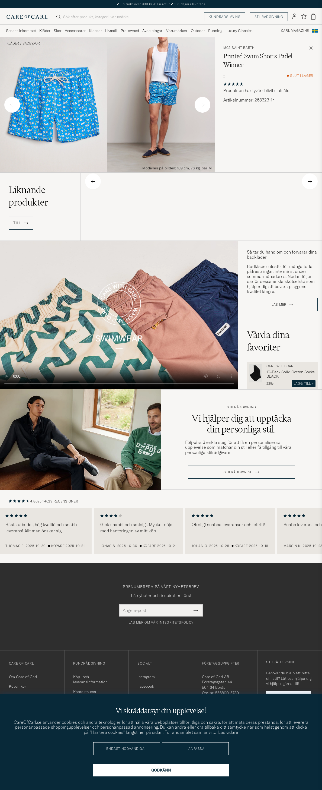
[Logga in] (294, 17)
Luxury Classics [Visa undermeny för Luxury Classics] (239, 30)
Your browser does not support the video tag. (119, 315)
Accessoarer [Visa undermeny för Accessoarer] (75, 30)
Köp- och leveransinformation (90, 679)
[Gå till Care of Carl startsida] (27, 17)
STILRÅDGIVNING (238, 472)
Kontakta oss (84, 691)
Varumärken (176, 30)
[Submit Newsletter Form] (195, 610)
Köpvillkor (17, 686)
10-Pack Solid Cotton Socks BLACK (290, 374)
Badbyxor (31, 43)
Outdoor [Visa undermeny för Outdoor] (198, 30)
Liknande (28, 196)
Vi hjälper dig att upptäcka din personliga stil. (241, 424)
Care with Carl (280, 366)
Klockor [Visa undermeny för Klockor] (95, 30)
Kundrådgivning (224, 17)
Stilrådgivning (269, 17)
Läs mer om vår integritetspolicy (160, 622)
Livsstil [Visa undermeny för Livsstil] (111, 30)
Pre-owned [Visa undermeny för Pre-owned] (130, 30)
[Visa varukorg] (313, 16)
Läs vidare (228, 732)
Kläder (13, 43)
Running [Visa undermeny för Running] (215, 30)
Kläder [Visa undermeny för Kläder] (44, 30)
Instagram (146, 676)
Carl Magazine (295, 31)
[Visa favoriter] (304, 17)
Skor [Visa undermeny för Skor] (58, 30)
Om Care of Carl (23, 676)
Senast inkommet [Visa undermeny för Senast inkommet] (21, 30)
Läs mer (279, 304)
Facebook (145, 686)
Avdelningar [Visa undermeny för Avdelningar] (152, 30)
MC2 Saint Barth (239, 48)
